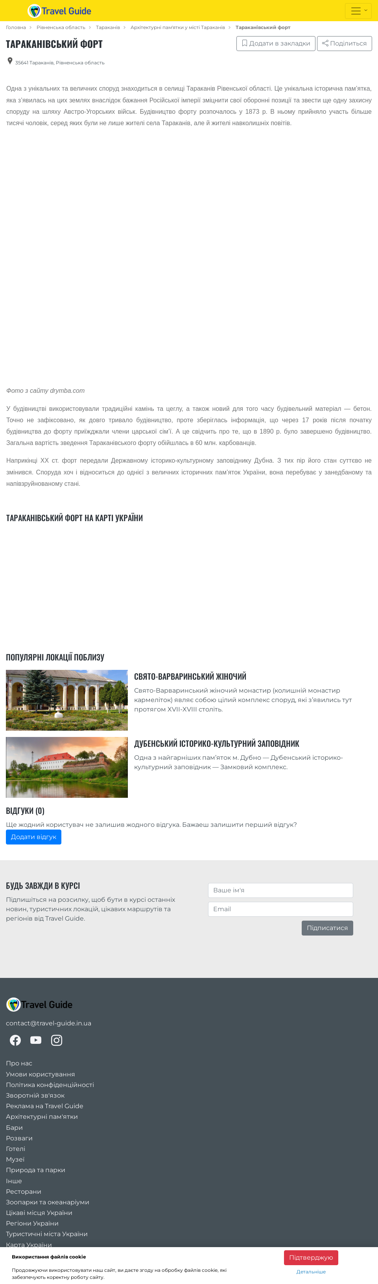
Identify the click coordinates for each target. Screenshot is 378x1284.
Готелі (15, 1149)
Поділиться (344, 43)
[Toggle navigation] (358, 11)
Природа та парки (35, 1170)
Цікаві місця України (39, 1213)
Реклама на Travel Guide (44, 1106)
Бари (14, 1127)
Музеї (15, 1159)
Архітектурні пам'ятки (42, 1116)
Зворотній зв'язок (35, 1095)
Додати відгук (33, 837)
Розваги (19, 1138)
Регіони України (32, 1223)
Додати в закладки (276, 43)
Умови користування (40, 1074)
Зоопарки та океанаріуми (47, 1202)
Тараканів (108, 27)
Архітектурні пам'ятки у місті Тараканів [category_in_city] (178, 27)
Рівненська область (61, 27)
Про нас (19, 1063)
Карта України (29, 1245)
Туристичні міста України (47, 1234)
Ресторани (23, 1191)
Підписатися (327, 928)
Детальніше (311, 1272)
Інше (14, 1181)
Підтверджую (311, 1257)
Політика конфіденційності (50, 1085)
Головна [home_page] (16, 27)
